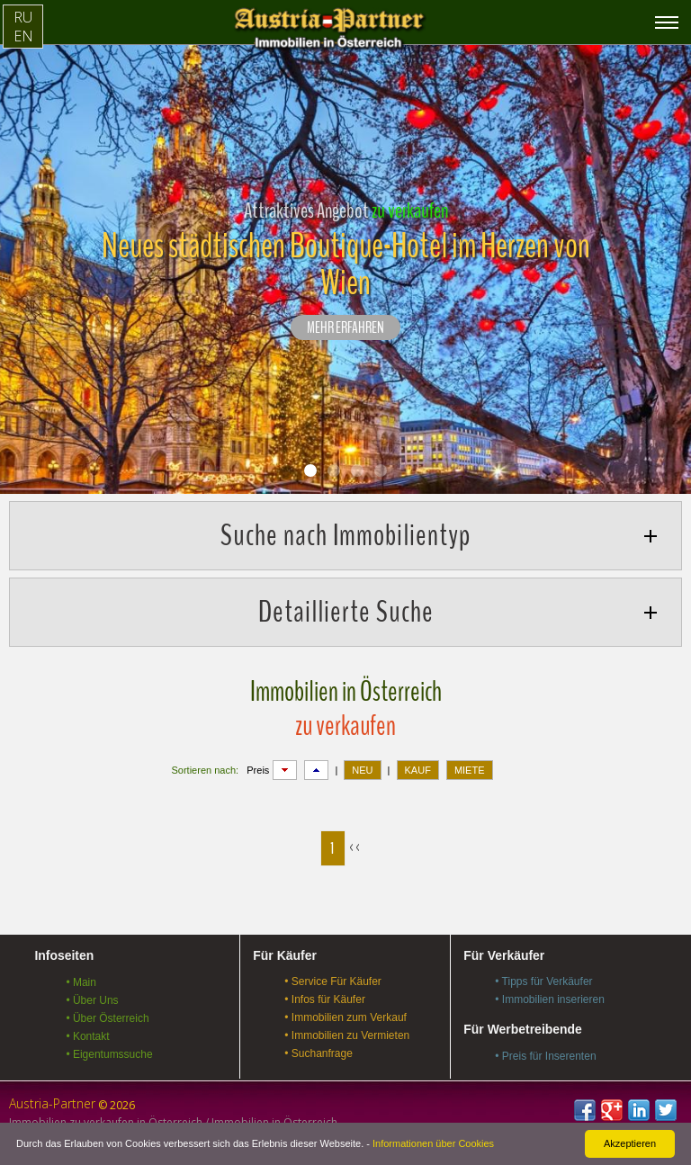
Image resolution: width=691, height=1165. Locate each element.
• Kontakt (87, 1036)
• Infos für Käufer (324, 999)
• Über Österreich (107, 1018)
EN (23, 36)
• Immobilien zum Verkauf (345, 1017)
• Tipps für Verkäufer (543, 981)
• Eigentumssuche (109, 1054)
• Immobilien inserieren (550, 999)
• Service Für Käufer (332, 981)
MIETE (469, 770)
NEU (362, 770)
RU (22, 17)
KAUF (418, 770)
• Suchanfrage (318, 1053)
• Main (81, 982)
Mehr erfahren (345, 328)
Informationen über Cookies (433, 1143)
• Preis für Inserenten (545, 1056)
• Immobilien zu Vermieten (346, 1035)
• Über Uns (92, 1000)
